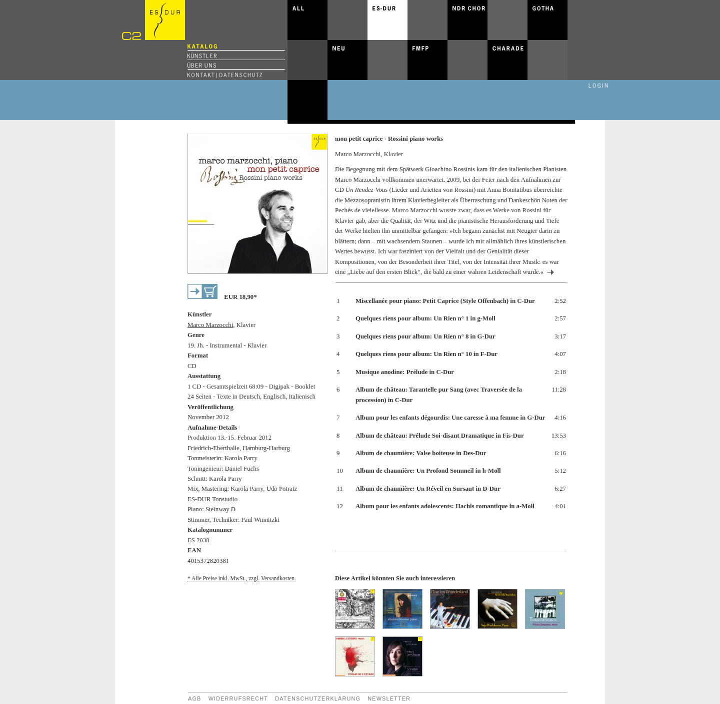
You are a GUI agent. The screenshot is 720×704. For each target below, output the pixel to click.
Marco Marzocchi (210, 324)
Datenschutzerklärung (317, 698)
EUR (240, 296)
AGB (194, 698)
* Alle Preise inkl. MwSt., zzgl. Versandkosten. (242, 578)
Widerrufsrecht (238, 698)
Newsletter (389, 698)
